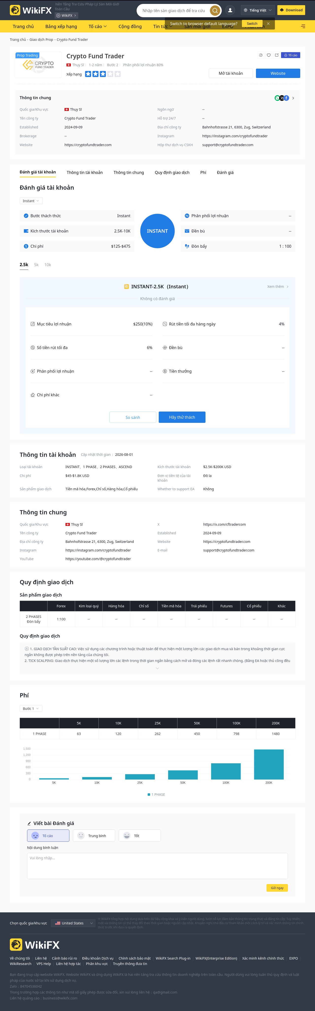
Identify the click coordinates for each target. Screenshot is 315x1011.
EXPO (293, 958)
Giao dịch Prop (41, 39)
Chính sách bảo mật (135, 958)
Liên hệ (41, 958)
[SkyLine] (289, 26)
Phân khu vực (97, 963)
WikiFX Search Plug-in (173, 958)
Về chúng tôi (20, 958)
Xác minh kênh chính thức (263, 958)
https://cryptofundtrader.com (87, 144)
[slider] (103, 74)
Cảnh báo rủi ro (64, 958)
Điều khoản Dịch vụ (97, 958)
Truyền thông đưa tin (130, 963)
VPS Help (43, 963)
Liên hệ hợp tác (68, 963)
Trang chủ (18, 39)
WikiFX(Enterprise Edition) (216, 958)
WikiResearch (21, 963)
